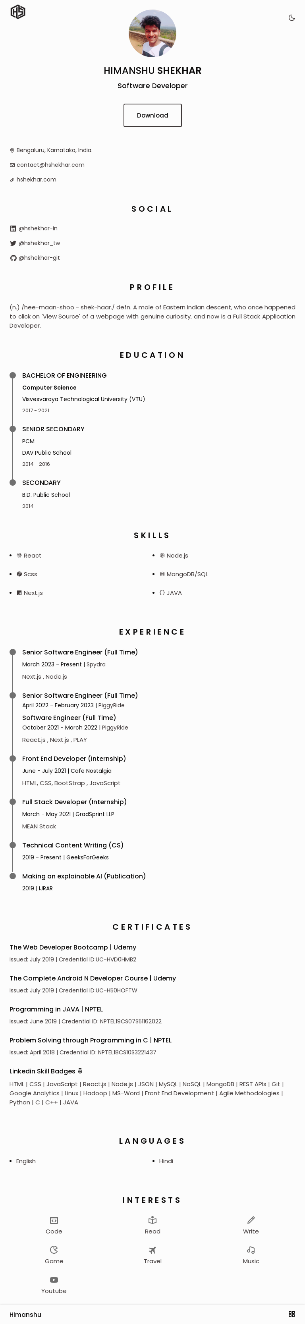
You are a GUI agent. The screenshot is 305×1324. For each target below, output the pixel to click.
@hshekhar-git (35, 258)
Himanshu (25, 1314)
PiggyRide (111, 705)
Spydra (96, 664)
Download (152, 115)
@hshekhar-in (34, 228)
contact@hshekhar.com (51, 165)
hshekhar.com (36, 179)
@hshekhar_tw (35, 243)
